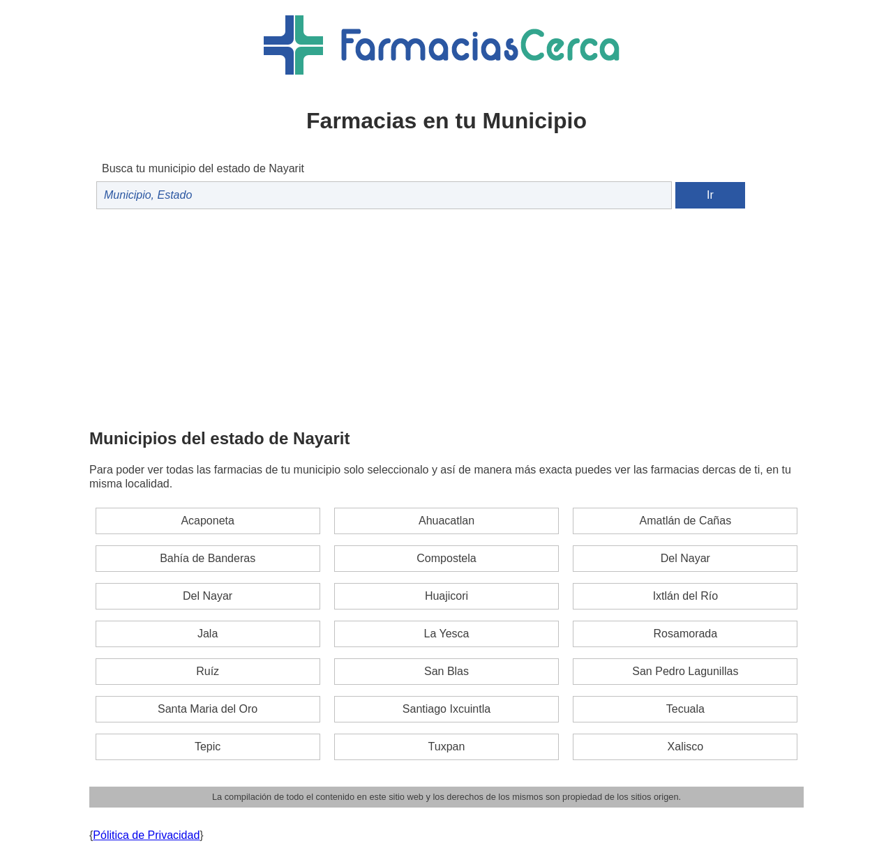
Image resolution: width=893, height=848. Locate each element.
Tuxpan (446, 746)
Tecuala (685, 709)
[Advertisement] (446, 317)
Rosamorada (686, 633)
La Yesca (447, 633)
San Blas (446, 671)
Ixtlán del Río (685, 596)
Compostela (446, 558)
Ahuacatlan (446, 521)
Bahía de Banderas (207, 558)
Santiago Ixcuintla (446, 709)
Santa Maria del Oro (207, 709)
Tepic (207, 746)
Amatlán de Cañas (686, 521)
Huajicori (446, 596)
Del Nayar (685, 558)
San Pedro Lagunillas (685, 671)
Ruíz (207, 671)
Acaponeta (207, 521)
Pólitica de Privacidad (146, 835)
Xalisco (686, 746)
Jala (207, 633)
